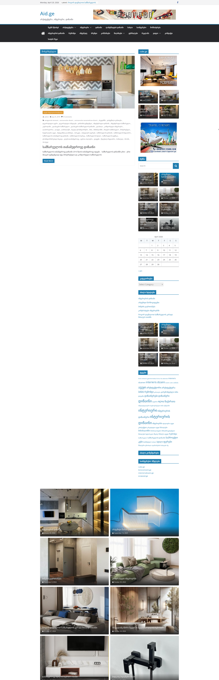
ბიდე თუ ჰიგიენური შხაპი (168, 223)
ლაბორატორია (48, 130)
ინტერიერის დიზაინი (56, 33)
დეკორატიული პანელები (68, 123)
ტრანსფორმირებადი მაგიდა (53, 139)
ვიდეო (155, 33)
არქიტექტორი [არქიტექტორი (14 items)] (153, 387)
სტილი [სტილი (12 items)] (160, 441)
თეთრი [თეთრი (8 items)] (154, 402)
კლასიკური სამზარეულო (60, 126)
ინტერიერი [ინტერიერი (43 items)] (147, 410)
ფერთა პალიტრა (86, 139)
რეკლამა (145, 33)
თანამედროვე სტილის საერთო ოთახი (148, 222)
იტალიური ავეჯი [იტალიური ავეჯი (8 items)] (168, 423)
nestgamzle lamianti (51, 120)
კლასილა (99, 126)
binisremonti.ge (144, 470)
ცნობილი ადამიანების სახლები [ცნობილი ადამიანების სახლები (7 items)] (155, 445)
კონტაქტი (169, 33)
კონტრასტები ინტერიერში (167, 193)
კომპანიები (105, 33)
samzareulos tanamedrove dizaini (85, 120)
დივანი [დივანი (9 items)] (141, 396)
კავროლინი (47, 126)
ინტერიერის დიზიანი (145, 178)
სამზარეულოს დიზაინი (104, 133)
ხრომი (127, 139)
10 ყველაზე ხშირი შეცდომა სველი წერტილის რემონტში (168, 204)
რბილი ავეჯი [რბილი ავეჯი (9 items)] (164, 434)
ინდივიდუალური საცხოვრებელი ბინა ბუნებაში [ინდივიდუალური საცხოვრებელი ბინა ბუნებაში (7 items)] (154, 406)
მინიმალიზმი (98, 130)
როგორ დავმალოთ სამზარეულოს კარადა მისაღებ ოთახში (82, 3)
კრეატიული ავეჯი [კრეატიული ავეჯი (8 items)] (153, 427)
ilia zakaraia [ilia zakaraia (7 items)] (164, 378)
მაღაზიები (118, 33)
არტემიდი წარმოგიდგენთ (168, 175)
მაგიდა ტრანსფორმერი (79, 130)
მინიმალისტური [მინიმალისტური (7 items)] (156, 431)
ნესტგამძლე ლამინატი (65, 133)
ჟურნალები (133, 33)
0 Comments (66, 117)
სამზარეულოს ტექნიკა (110, 136)
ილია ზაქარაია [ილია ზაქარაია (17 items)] (166, 401)
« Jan (140, 271)
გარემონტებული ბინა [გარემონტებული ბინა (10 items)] (169, 392)
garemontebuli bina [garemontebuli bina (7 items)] (153, 378)
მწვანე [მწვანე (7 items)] (156, 434)
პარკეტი (77, 133)
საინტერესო (141, 27)
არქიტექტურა (68, 27)
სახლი (130, 27)
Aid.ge (47, 13)
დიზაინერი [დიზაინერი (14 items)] (163, 395)
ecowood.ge (143, 476)
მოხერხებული (125, 130)
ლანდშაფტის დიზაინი (114, 27)
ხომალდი (119, 139)
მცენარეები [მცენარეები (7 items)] (149, 434)
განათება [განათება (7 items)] (157, 392)
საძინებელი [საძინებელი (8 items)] (147, 442)
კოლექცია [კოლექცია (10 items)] (142, 427)
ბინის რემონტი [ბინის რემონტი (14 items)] (146, 391)
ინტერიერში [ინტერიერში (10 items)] (157, 423)
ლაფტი (57, 130)
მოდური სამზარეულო (111, 130)
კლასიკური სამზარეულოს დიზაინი (83, 126)
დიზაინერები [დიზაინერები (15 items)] (151, 395)
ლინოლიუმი (65, 130)
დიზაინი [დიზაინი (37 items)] (145, 401)
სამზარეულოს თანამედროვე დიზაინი (55, 136)
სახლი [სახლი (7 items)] (154, 442)
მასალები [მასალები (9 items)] (163, 427)
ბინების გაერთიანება (146, 193)
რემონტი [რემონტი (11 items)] (173, 434)
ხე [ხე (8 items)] (167, 445)
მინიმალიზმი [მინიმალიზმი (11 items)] (144, 430)
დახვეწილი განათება (114, 120)
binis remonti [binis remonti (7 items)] (142, 378)
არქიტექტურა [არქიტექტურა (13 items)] (168, 387)
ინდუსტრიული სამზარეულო (120, 123)
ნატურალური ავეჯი (49, 133)
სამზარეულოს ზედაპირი (122, 133)
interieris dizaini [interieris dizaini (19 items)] (155, 382)
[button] (74, 27)
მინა (90, 130)
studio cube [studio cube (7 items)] (169, 383)
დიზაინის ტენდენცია (85, 123)
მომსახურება (155, 27)
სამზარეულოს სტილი (93, 136)
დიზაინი (98, 27)
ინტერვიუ (83, 33)
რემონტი (72, 33)
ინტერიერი (84, 27)
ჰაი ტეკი (45, 142)
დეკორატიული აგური (50, 123)
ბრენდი (94, 33)
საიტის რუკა (53, 39)
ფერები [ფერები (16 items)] (167, 441)
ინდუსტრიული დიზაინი (101, 123)
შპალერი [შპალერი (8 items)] (141, 445)
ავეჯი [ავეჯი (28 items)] (142, 387)
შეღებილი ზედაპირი (108, 139)
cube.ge (141, 467)
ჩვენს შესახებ (53, 27)
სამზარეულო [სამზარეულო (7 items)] (142, 438)
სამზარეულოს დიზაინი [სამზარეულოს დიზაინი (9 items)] (156, 438)
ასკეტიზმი (102, 120)
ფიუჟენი (97, 139)
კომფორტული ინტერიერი (113, 126)
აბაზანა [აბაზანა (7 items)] (175, 383)
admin (47, 117)
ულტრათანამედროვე (71, 139)
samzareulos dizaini (66, 120)
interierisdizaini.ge (146, 473)
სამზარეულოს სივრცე (77, 136)
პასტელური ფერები (88, 133)
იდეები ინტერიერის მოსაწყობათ (53, 112)
